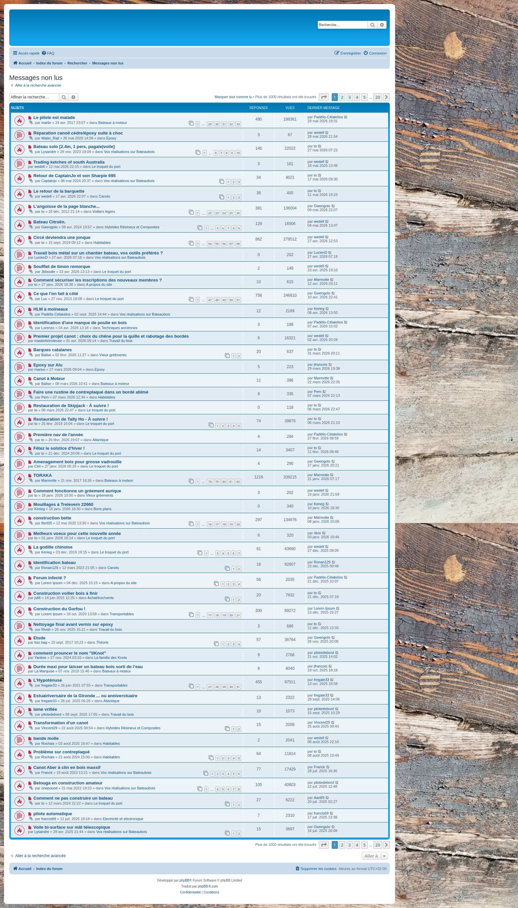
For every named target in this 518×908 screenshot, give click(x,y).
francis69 (48, 819)
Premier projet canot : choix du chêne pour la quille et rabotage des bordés (111, 336)
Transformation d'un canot (60, 722)
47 (209, 300)
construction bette (52, 517)
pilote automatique (52, 813)
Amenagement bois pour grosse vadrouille (77, 461)
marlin (46, 123)
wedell (319, 132)
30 (217, 124)
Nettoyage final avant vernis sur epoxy (73, 624)
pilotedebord (324, 653)
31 (224, 124)
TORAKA (42, 475)
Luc (44, 299)
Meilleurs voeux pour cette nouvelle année (77, 533)
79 (217, 481)
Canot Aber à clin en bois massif (66, 767)
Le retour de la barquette (59, 191)
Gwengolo (322, 206)
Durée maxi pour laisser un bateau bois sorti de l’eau (88, 666)
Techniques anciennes (119, 328)
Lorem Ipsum (51, 583)
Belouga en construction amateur (68, 782)
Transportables (122, 614)
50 (231, 300)
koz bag (40, 642)
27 (209, 687)
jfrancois (320, 364)
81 (231, 481)
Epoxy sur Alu (47, 364)
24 (224, 213)
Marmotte (321, 280)
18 (224, 524)
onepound (49, 788)
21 (238, 615)
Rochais (48, 743)
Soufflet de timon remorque (61, 266)
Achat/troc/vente (101, 598)
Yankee (40, 658)
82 (238, 481)
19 (231, 524)
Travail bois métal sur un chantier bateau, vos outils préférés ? (98, 252)
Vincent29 (49, 728)
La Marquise (44, 671)
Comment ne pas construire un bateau (73, 798)
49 (224, 300)
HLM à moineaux (50, 309)
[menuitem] (48, 53)
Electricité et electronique (123, 819)
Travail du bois (120, 341)
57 (231, 244)
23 (217, 213)
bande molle (46, 738)
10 (238, 153)
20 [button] (377, 97)
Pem (45, 397)
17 (217, 524)
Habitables (102, 243)
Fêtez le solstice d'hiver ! (59, 448)
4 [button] (357, 97)
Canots (104, 196)
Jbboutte (48, 272)
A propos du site (99, 284)
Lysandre (48, 152)
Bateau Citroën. (49, 221)
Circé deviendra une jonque (62, 237)
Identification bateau (54, 562)
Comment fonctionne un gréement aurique (77, 490)
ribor (317, 533)
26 (238, 213)
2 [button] (342, 97)
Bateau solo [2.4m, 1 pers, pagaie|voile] (74, 146)
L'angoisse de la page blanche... (66, 206)
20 (238, 524)
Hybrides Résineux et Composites (132, 227)
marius (39, 369)
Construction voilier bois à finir (65, 593)
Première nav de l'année (58, 434)
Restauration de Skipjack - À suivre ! (71, 405)
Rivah (46, 629)
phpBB (184, 880)
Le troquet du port (106, 167)
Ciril (37, 466)
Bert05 (46, 523)
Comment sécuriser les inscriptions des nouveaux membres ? (97, 280)
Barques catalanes (52, 349)
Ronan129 (49, 568)
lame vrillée (45, 709)
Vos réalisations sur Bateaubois (129, 152)
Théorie (102, 642)
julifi (37, 598)
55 (217, 244)
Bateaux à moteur (112, 123)
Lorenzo (48, 328)
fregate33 (48, 685)
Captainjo (48, 181)
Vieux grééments (113, 355)
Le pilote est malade (54, 117)
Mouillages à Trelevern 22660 (63, 504)
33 (238, 124)
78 (209, 481)
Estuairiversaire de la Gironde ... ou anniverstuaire (85, 695)
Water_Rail (50, 138)
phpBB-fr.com (208, 886)
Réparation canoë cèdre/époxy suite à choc (78, 133)
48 (217, 300)
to (315, 146)
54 (209, 244)
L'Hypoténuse (47, 680)
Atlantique (100, 440)
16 (209, 524)
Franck (47, 773)
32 (231, 124)
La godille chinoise (53, 547)
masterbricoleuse (48, 341)
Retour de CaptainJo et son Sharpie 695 (74, 175)
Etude (39, 637)
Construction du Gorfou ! (59, 608)
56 (224, 244)
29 (209, 124)
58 (238, 244)
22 (209, 213)
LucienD (41, 257)
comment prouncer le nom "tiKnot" (69, 653)
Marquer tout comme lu (233, 97)
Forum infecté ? (49, 577)
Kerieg (319, 309)
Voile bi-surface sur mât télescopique (71, 827)
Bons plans (102, 509)
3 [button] (350, 97)
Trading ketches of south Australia (69, 162)
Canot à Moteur (49, 378)
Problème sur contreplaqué (61, 751)
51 (238, 300)
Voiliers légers (103, 211)
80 (224, 481)
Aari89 (319, 798)
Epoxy (111, 138)
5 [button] (364, 97)
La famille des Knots (110, 658)
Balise (46, 355)
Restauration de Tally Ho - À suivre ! (70, 419)
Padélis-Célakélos (328, 117)
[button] (324, 97)
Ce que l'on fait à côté (55, 293)
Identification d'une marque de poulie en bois (80, 322)
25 (231, 213)
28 (217, 687)
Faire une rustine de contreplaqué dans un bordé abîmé (90, 392)
